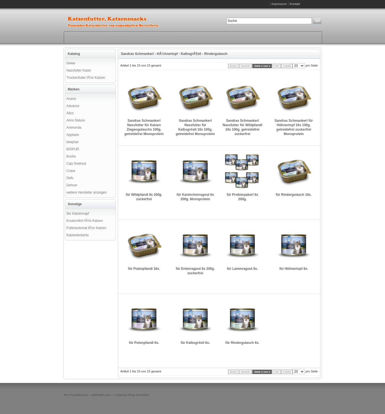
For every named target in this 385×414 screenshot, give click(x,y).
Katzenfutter (79, 37)
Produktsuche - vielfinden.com (90, 395)
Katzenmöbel (184, 37)
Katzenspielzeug (115, 37)
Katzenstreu (151, 37)
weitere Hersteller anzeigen (87, 192)
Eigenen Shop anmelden (132, 395)
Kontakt (295, 4)
